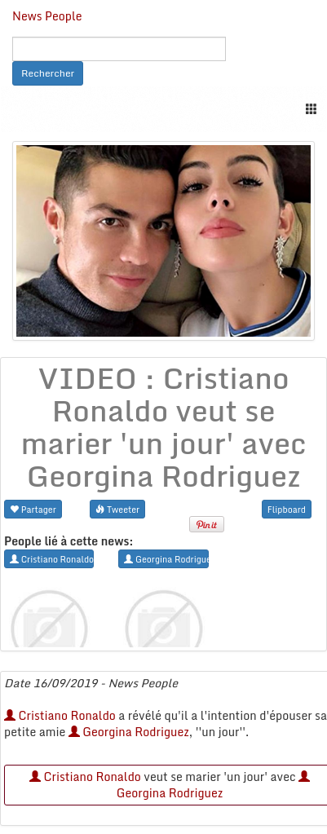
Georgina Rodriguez (128, 731)
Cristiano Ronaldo (60, 715)
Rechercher (47, 73)
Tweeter (117, 509)
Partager (33, 509)
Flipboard (286, 509)
